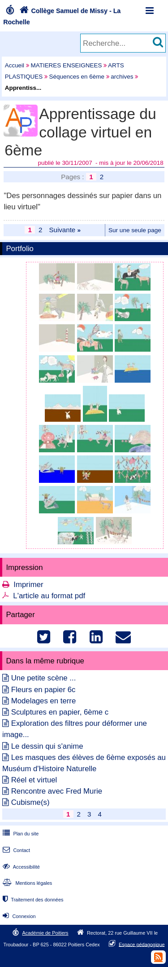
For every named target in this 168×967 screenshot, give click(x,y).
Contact (15, 850)
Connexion (18, 916)
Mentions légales (26, 883)
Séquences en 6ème (76, 76)
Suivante (65, 230)
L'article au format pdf (49, 596)
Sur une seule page (134, 230)
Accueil (14, 65)
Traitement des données (32, 899)
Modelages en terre (43, 701)
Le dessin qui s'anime (47, 746)
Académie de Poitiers (45, 933)
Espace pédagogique (142, 944)
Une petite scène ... (43, 678)
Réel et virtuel (34, 780)
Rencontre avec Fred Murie (56, 791)
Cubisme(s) (30, 802)
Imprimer (28, 584)
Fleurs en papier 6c (43, 689)
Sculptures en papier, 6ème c (59, 712)
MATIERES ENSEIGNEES (66, 65)
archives (122, 76)
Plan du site (20, 833)
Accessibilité (20, 867)
